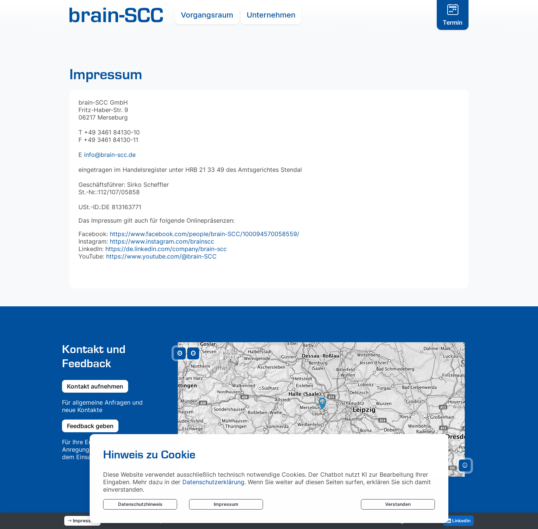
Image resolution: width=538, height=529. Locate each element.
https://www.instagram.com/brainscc (162, 241)
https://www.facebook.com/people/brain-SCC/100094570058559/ (204, 234)
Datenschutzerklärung (213, 482)
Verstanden (398, 504)
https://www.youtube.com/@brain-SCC (160, 256)
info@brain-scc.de (110, 155)
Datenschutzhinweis (140, 504)
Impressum (226, 504)
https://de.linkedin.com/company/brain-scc (166, 249)
